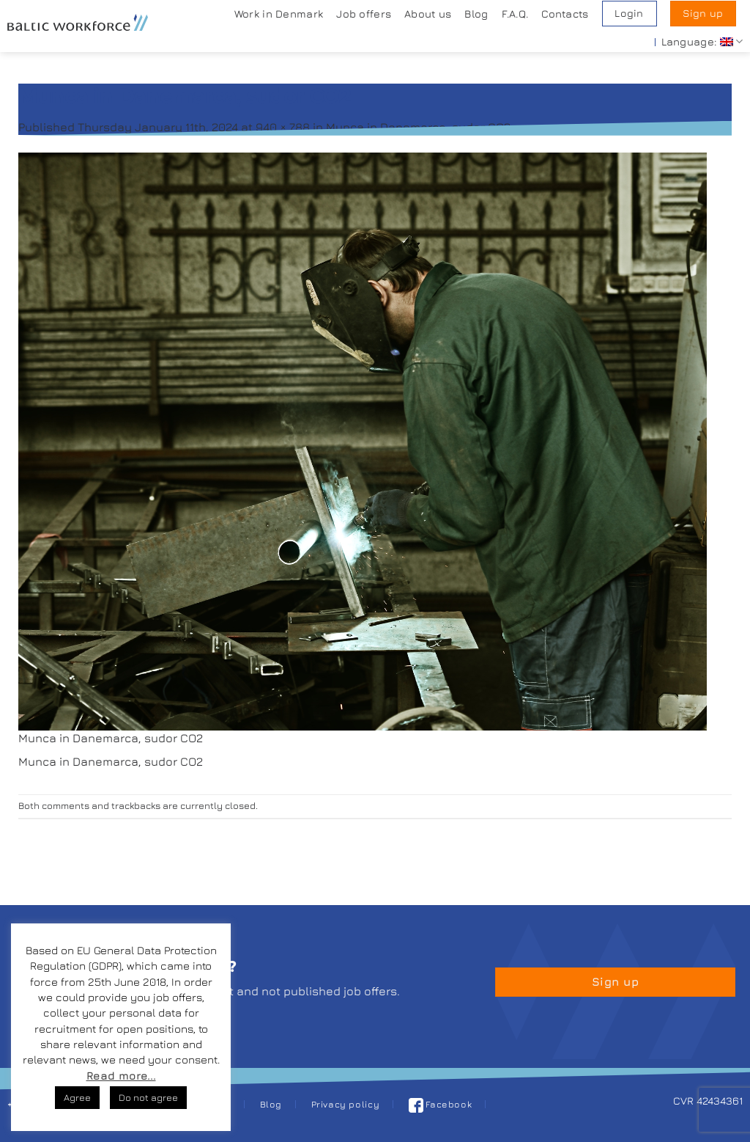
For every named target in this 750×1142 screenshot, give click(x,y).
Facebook (440, 1104)
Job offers (363, 13)
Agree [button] (77, 1097)
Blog (476, 13)
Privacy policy (345, 1104)
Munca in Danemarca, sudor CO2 (418, 126)
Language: (702, 41)
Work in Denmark (278, 13)
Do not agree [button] (148, 1097)
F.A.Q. (515, 13)
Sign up (703, 13)
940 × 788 (283, 126)
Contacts (564, 13)
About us (427, 13)
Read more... (121, 1075)
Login (629, 13)
